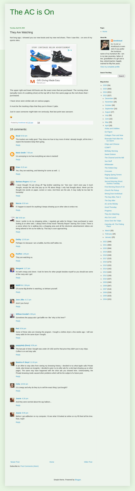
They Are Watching (112, 214)
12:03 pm (25, 239)
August (108, 112)
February (108, 234)
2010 (105, 279)
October (108, 105)
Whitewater (109, 164)
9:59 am (22, 218)
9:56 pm (34, 345)
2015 (105, 265)
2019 (105, 252)
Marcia (18, 203)
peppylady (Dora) (23, 345)
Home (51, 462)
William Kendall (22, 314)
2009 (105, 282)
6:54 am (24, 136)
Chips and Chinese (112, 144)
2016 (105, 262)
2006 (105, 292)
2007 (105, 289)
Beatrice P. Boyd (22, 362)
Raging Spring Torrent (113, 175)
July (107, 115)
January (108, 237)
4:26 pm (25, 399)
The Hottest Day (111, 168)
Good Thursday (111, 207)
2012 (105, 275)
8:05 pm (25, 413)
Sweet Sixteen (110, 154)
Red (17, 328)
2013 (105, 272)
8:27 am (33, 182)
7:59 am (29, 153)
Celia (18, 384)
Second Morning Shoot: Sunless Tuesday (114, 182)
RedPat (19, 254)
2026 (105, 85)
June (107, 119)
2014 (105, 269)
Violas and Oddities (112, 128)
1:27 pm (27, 268)
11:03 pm (33, 362)
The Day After (110, 200)
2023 (105, 95)
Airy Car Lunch (110, 217)
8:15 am (24, 167)
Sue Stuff (108, 161)
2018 (105, 255)
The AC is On (32, 12)
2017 (105, 258)
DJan (18, 167)
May (107, 122)
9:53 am (25, 203)
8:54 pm (23, 328)
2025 (105, 89)
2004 (105, 299)
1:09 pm (26, 254)
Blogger (78, 480)
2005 (105, 296)
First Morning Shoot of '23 (114, 187)
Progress (108, 211)
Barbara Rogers (22, 182)
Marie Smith (21, 153)
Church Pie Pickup (112, 190)
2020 (105, 248)
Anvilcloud (117, 41)
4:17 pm (28, 300)
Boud (18, 136)
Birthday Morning (111, 151)
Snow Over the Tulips (113, 221)
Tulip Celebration (111, 178)
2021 (105, 245)
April (107, 126)
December (109, 98)
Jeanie (18, 399)
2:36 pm (26, 285)
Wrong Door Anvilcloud (113, 194)
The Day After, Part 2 (113, 197)
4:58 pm (32, 314)
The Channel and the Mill (114, 158)
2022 (105, 242)
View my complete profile (110, 67)
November (109, 102)
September (109, 109)
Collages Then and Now (114, 135)
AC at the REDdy (111, 204)
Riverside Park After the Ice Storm (114, 140)
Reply (18, 145)
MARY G (19, 285)
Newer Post (15, 462)
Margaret (19, 268)
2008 (105, 286)
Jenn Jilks (20, 300)
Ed (17, 218)
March (107, 231)
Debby (18, 239)
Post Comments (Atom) (30, 466)
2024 (105, 92)
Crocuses (108, 171)
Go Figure (108, 132)
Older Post (88, 462)
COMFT (108, 147)
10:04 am (24, 384)
